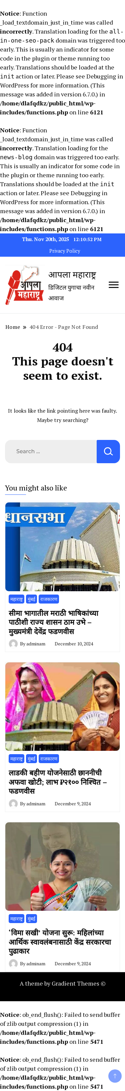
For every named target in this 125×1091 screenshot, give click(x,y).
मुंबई (31, 599)
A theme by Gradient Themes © (63, 983)
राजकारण (48, 599)
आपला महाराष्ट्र (72, 274)
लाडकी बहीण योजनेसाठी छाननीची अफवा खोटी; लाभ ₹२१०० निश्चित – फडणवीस (58, 782)
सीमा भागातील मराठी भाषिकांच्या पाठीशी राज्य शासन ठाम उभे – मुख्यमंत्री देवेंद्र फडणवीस (53, 622)
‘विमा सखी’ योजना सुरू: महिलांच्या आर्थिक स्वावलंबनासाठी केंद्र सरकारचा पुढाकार (60, 942)
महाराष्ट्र (16, 599)
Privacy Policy (64, 251)
